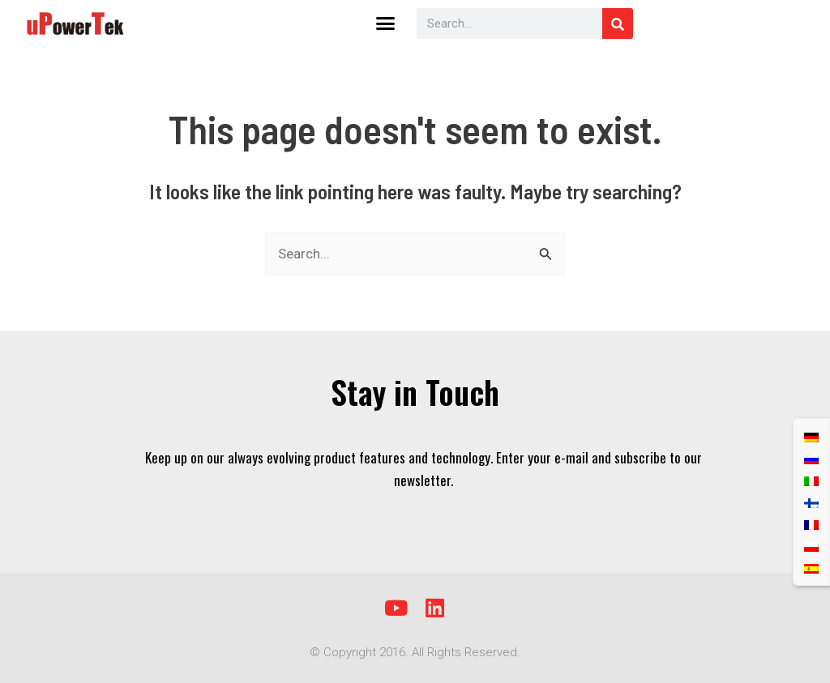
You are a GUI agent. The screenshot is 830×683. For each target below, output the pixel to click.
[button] (385, 23)
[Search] (617, 23)
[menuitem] (811, 436)
